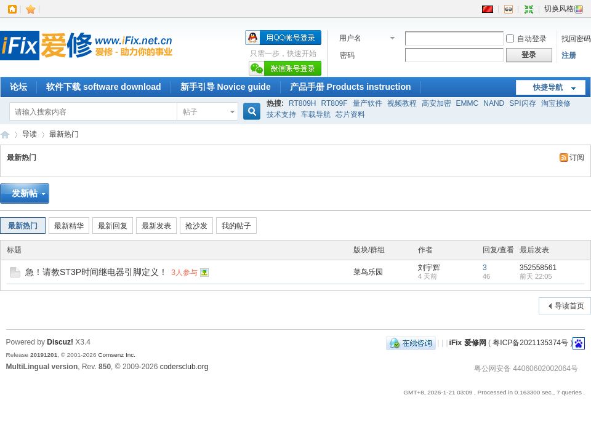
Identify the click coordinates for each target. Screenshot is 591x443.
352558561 (538, 267)
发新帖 (25, 193)
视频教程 (402, 103)
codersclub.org (184, 366)
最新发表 (156, 226)
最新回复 (112, 226)
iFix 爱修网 (5, 134)
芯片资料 (350, 114)
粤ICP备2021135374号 (530, 342)
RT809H (302, 103)
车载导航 (316, 114)
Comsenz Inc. (116, 354)
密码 (347, 55)
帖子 (190, 112)
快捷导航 (548, 87)
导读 (29, 134)
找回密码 (576, 38)
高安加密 (436, 103)
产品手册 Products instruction (350, 87)
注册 (568, 55)
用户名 (350, 38)
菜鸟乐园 (368, 272)
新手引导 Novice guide (225, 87)
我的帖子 (236, 226)
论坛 (18, 87)
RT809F (334, 103)
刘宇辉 (429, 267)
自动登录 (526, 38)
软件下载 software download (103, 87)
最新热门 (64, 134)
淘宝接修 (556, 103)
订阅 (576, 157)
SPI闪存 (522, 103)
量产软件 (367, 103)
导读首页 (569, 305)
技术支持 (281, 114)
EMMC (467, 103)
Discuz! (60, 342)
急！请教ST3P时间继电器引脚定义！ (96, 272)
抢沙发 (196, 226)
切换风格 (564, 8)
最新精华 (69, 226)
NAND (493, 103)
